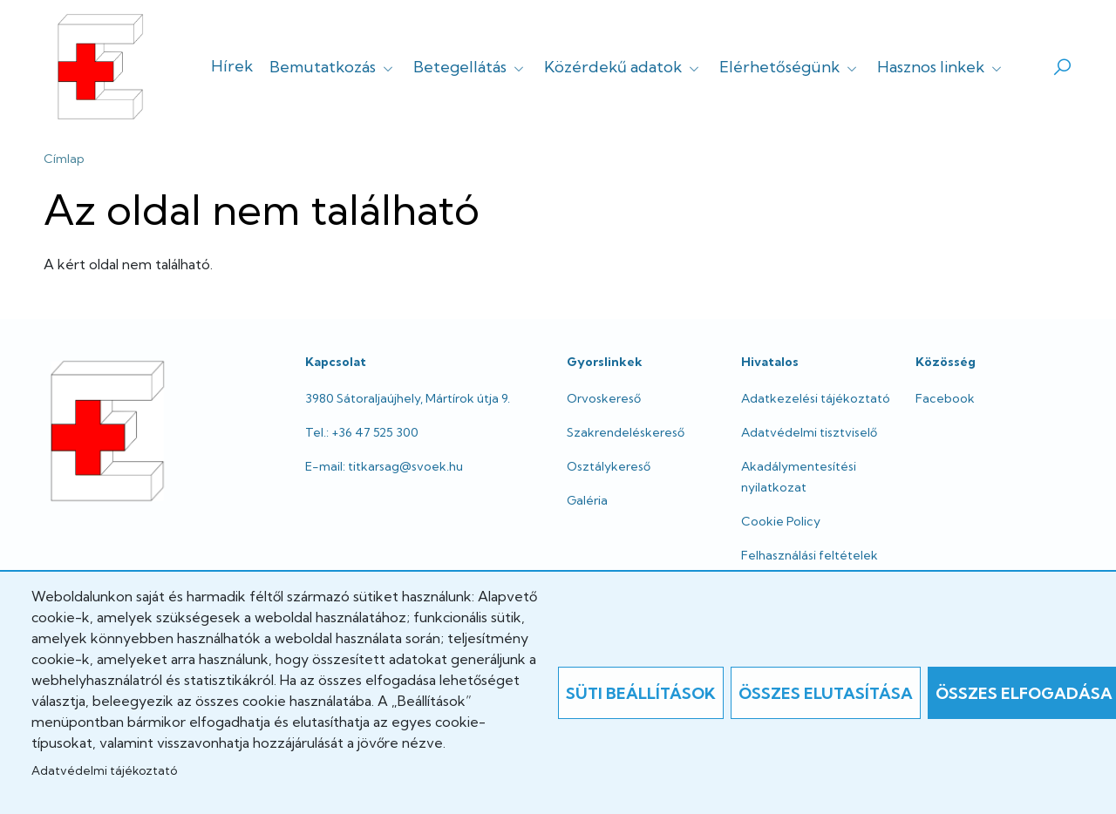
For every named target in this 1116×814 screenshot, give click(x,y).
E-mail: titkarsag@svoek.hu (384, 466)
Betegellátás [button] (470, 67)
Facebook (945, 398)
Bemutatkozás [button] (333, 67)
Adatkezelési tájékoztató (815, 398)
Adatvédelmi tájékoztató (104, 770)
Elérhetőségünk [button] (790, 67)
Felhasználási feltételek (809, 555)
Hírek (232, 66)
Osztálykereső (608, 466)
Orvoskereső (604, 398)
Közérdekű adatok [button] (623, 67)
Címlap (64, 158)
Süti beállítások (641, 693)
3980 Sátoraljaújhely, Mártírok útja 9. (407, 398)
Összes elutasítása (825, 693)
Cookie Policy (780, 521)
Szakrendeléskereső (625, 432)
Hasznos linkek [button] (941, 67)
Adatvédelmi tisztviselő (809, 432)
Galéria (587, 500)
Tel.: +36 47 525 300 (361, 432)
